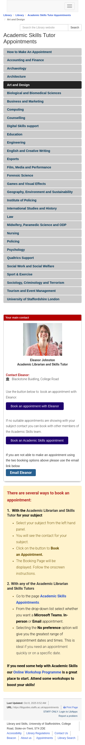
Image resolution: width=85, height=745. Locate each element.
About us (26, 738)
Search (74, 27)
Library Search (66, 738)
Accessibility (14, 733)
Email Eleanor (21, 472)
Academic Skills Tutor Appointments (49, 15)
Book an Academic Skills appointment (37, 440)
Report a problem (68, 716)
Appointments (44, 738)
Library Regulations (38, 733)
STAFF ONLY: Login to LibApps (60, 711)
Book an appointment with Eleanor (35, 406)
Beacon (11, 738)
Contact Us (61, 733)
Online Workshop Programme (37, 672)
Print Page (70, 707)
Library (7, 15)
